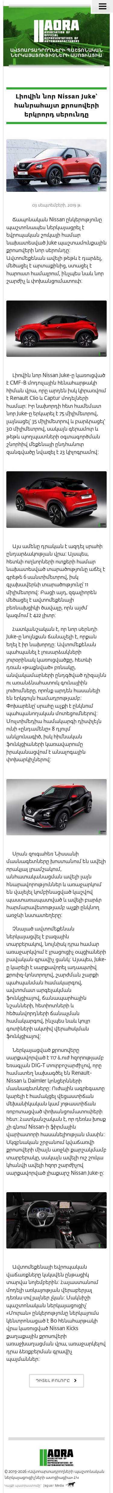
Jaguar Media (53, 1485)
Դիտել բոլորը (56, 1381)
